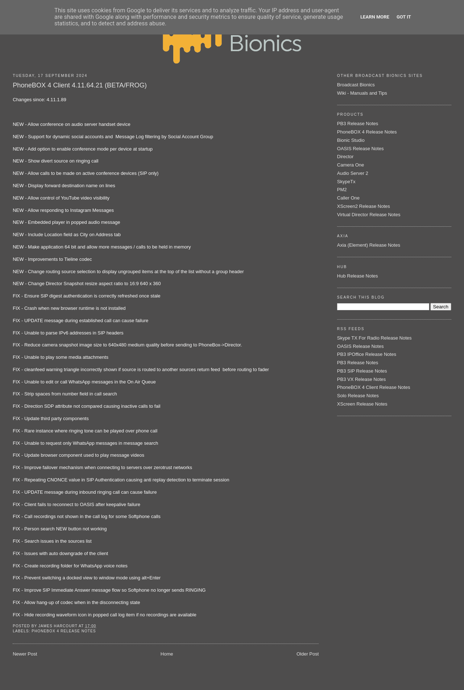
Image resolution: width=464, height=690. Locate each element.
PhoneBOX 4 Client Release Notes (373, 387)
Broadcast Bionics (356, 84)
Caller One (348, 198)
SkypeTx (346, 181)
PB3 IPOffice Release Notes (366, 354)
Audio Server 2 (352, 173)
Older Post (308, 654)
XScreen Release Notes (362, 404)
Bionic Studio (351, 140)
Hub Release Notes (357, 276)
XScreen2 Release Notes (363, 206)
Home (167, 654)
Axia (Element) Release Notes (368, 245)
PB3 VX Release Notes (361, 379)
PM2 (342, 189)
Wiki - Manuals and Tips (362, 93)
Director (345, 156)
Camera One (350, 165)
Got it (404, 17)
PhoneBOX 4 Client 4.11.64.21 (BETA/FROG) (80, 85)
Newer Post (25, 654)
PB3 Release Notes (357, 123)
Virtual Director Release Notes (369, 214)
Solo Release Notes (358, 395)
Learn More (374, 17)
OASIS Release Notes (360, 148)
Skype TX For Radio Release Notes (374, 338)
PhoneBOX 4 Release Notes (64, 631)
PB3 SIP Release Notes (362, 371)
